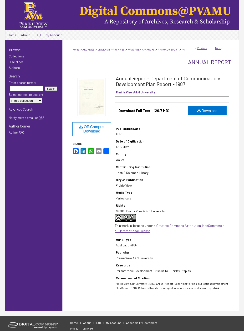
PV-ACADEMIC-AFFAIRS (141, 49)
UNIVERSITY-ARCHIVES (111, 49)
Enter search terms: (22, 83)
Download (207, 110)
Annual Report (209, 61)
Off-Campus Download (91, 129)
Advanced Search (21, 109)
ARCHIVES (88, 49)
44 (183, 49)
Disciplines (16, 62)
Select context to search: (26, 95)
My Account (113, 322)
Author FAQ (16, 132)
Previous (202, 48)
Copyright (87, 328)
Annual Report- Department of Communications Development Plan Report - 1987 (169, 81)
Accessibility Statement (141, 322)
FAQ (98, 322)
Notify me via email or (27, 118)
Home (75, 49)
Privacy (74, 328)
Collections (16, 56)
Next (218, 48)
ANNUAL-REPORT (168, 49)
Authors (14, 68)
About (87, 322)
